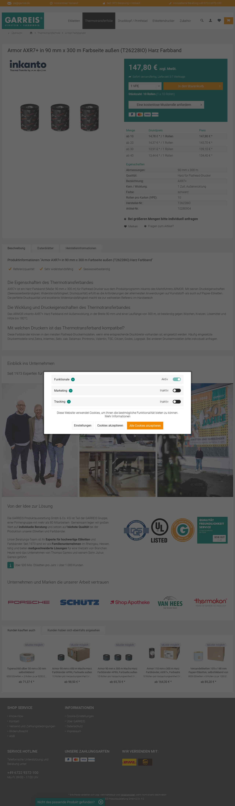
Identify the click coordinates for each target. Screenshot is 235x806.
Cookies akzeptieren (110, 425)
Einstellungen (82, 425)
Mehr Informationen (117, 416)
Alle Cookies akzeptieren (145, 425)
